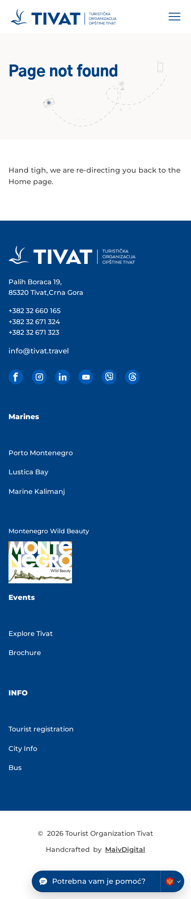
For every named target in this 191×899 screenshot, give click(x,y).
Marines (23, 416)
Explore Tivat (30, 634)
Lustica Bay (28, 472)
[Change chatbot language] (172, 881)
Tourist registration (41, 729)
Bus (15, 768)
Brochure (24, 653)
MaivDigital (125, 850)
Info (18, 693)
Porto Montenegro (40, 453)
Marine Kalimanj (36, 491)
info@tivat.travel (38, 351)
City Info (22, 749)
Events (21, 597)
